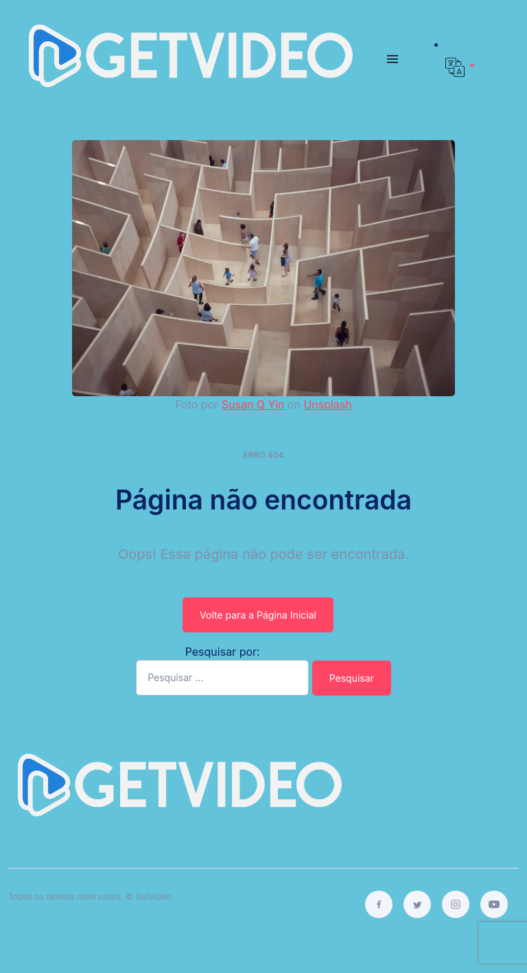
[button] (460, 67)
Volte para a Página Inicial (258, 615)
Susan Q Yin (253, 404)
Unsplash (327, 404)
